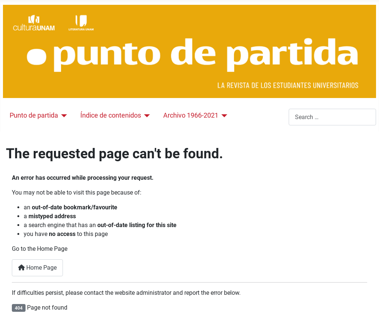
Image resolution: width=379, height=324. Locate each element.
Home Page (37, 267)
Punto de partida (34, 115)
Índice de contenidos (110, 115)
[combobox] (332, 117)
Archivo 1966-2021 (190, 115)
